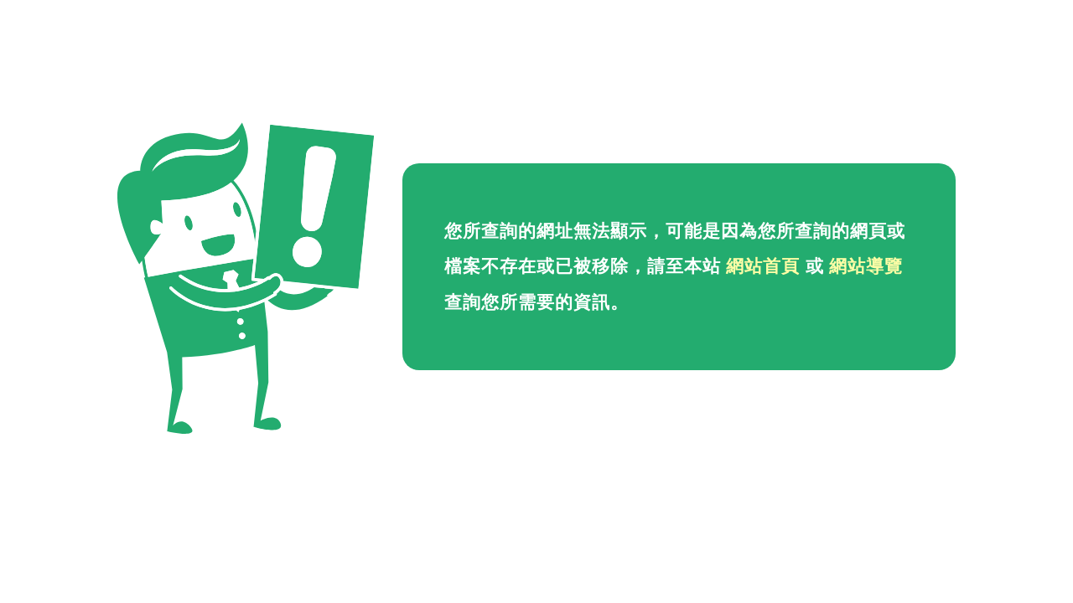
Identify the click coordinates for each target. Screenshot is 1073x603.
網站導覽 (866, 266)
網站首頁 (763, 266)
